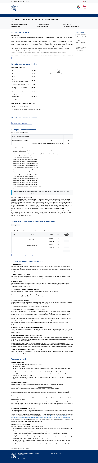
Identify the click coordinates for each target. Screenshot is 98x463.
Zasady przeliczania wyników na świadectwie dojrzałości (81, 44)
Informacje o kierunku (81, 34)
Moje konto (82, 15)
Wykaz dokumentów (80, 50)
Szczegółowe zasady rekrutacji (80, 39)
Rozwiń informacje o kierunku (19, 58)
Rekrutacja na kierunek (81, 36)
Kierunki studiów (17, 15)
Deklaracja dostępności (56, 453)
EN (84, 1)
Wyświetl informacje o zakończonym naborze (21, 123)
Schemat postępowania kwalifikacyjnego (81, 48)
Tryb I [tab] (15, 225)
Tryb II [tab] (24, 225)
